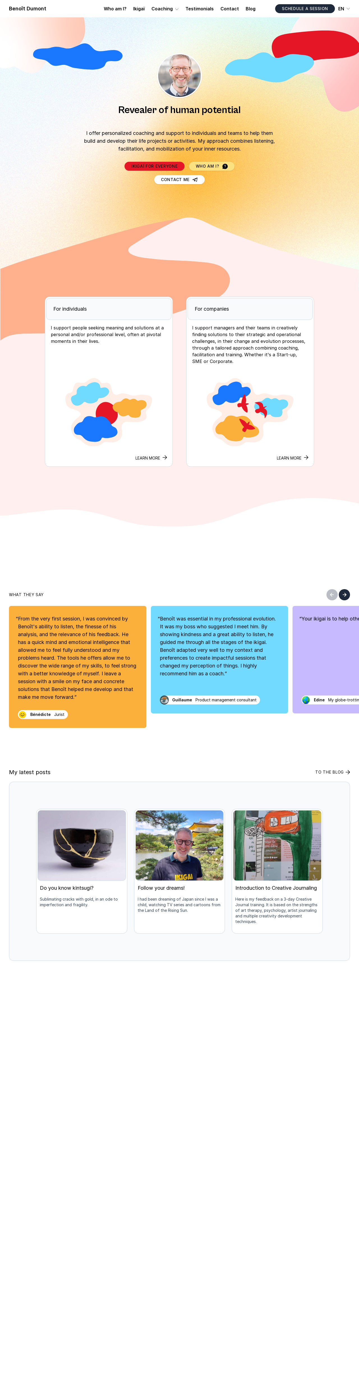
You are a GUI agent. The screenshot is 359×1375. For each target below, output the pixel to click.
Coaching (162, 8)
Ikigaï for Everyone (154, 166)
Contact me (179, 179)
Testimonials (199, 8)
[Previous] (332, 594)
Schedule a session (305, 8)
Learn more (292, 457)
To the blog (332, 772)
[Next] (344, 594)
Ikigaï (139, 8)
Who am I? (115, 8)
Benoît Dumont (27, 8)
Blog (251, 8)
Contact (229, 8)
